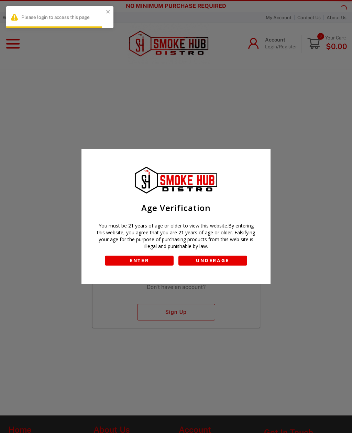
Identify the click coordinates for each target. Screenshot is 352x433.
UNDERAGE (212, 260)
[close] (108, 12)
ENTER (139, 260)
